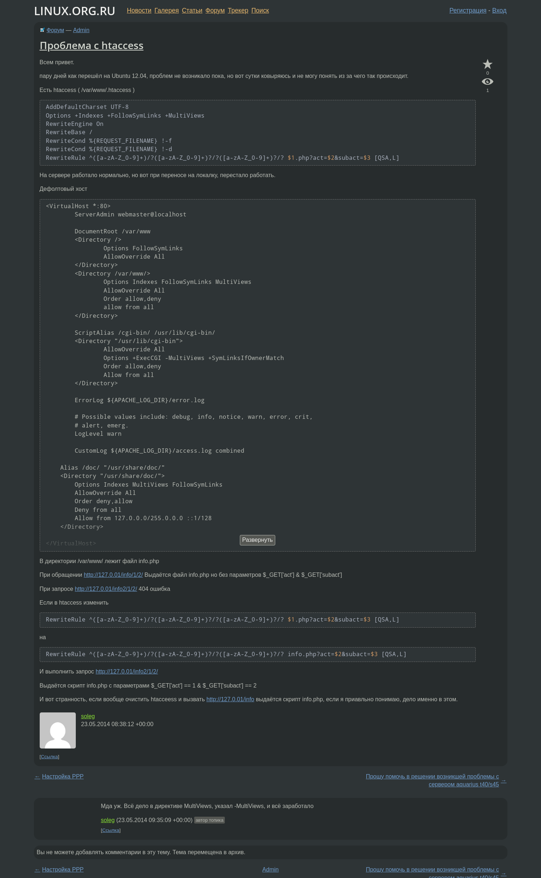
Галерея (166, 10)
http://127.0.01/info (230, 699)
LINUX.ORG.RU (74, 10)
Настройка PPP (63, 776)
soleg (88, 716)
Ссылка (49, 756)
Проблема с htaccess (92, 45)
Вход (499, 10)
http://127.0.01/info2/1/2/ (106, 589)
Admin (81, 30)
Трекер (238, 10)
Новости (139, 10)
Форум (214, 10)
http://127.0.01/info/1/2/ (113, 575)
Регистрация (468, 10)
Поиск (260, 10)
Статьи (192, 10)
